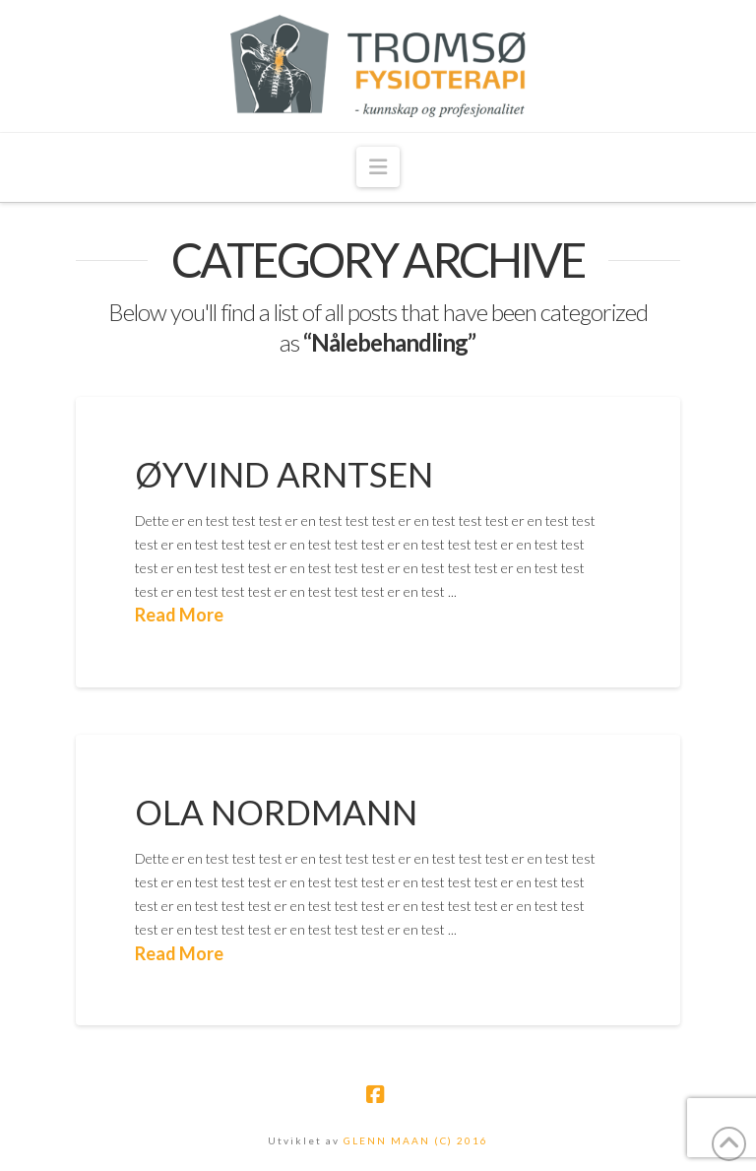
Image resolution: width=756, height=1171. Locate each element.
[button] (378, 167)
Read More (179, 614)
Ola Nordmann (276, 811)
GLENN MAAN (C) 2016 (416, 1140)
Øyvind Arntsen (284, 473)
